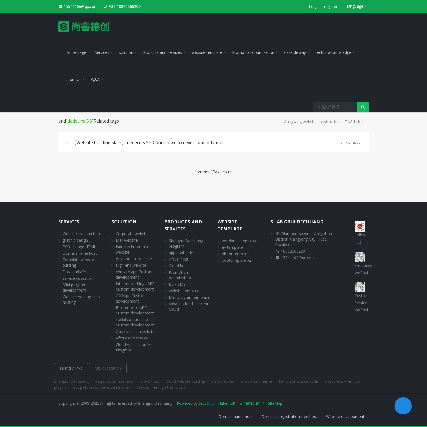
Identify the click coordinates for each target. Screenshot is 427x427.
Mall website (127, 240)
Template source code (298, 381)
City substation (108, 368)
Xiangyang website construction (312, 121)
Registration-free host (115, 381)
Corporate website (132, 233)
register (330, 6)
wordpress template (239, 240)
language (355, 6)
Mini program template (189, 297)
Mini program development (74, 287)
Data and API (74, 271)
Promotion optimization (180, 275)
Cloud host (178, 265)
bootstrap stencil (237, 260)
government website (134, 258)
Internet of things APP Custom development (135, 286)
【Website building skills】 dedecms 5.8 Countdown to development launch (148, 142)
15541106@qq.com (81, 6)
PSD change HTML (79, 246)
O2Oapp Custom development (130, 298)
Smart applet (223, 381)
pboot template (235, 253)
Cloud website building (186, 381)
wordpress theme (257, 381)
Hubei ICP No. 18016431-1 (241, 403)
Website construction (81, 233)
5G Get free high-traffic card (161, 387)
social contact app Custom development (135, 322)
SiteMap (275, 403)
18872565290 (293, 251)
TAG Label (354, 121)
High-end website (131, 265)
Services (69, 222)
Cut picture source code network (102, 387)
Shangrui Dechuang (72, 381)
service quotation (78, 278)
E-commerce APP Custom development (135, 310)
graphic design (75, 240)
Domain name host (80, 253)
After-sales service (132, 338)
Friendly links (71, 368)
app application (182, 252)
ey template (232, 247)
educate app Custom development (134, 274)
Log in (314, 6)
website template (184, 290)
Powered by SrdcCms (195, 403)
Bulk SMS (177, 284)
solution (124, 222)
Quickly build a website (135, 331)
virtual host (178, 259)
